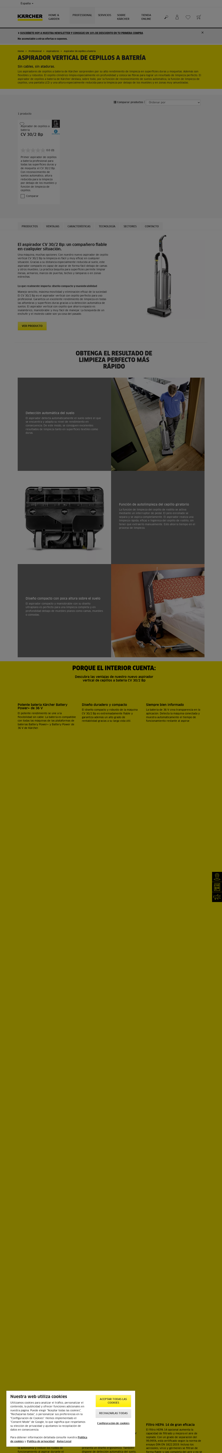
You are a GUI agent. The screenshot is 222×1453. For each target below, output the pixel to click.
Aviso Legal (64, 1441)
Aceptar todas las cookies (113, 1401)
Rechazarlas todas (113, 1413)
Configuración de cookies (113, 1423)
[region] (70, 1419)
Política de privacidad (40, 1441)
